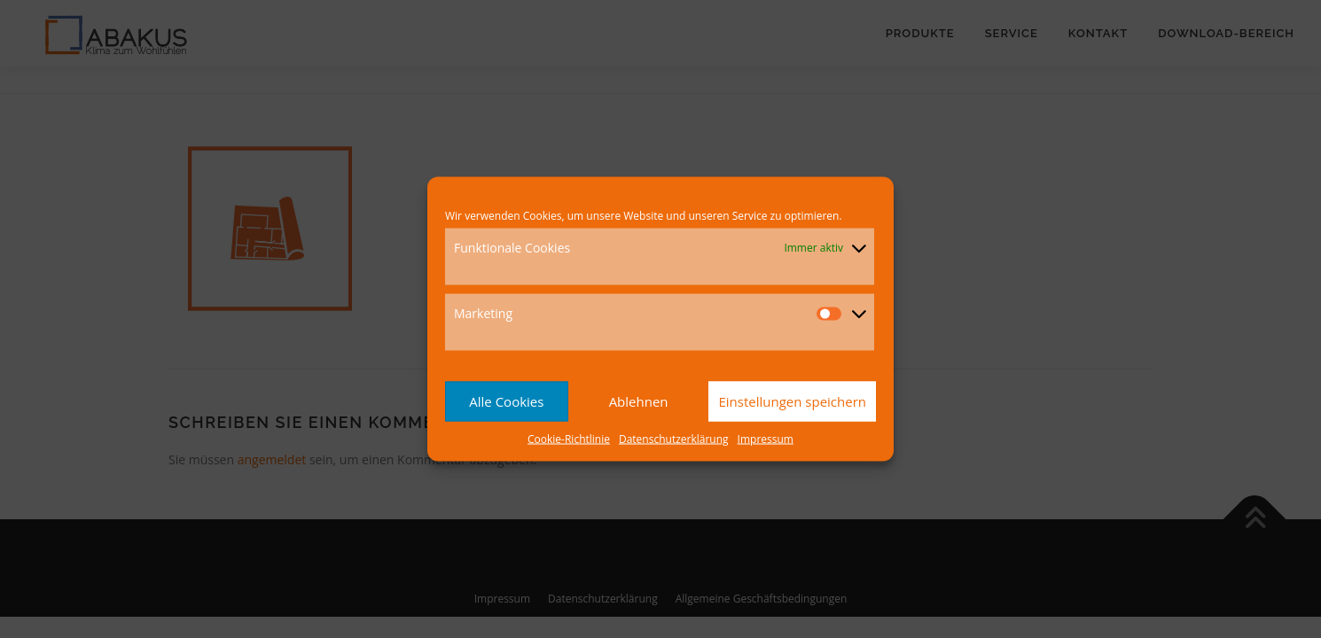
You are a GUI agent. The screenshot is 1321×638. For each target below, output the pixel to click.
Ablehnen (638, 401)
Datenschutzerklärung (674, 438)
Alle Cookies (506, 401)
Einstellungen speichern (792, 401)
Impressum (765, 438)
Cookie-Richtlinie (569, 438)
